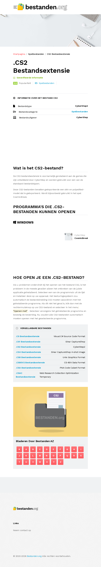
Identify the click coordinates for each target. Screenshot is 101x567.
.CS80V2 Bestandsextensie (30, 362)
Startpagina (19, 54)
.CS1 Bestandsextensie (28, 341)
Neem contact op (22, 530)
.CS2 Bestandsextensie (28, 347)
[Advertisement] (50, 143)
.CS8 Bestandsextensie (28, 357)
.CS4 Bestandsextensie (28, 352)
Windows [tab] (23, 222)
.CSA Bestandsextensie (28, 367)
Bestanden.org (34, 556)
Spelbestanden (36, 54)
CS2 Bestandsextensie (58, 54)
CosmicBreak (81, 238)
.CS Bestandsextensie (27, 336)
